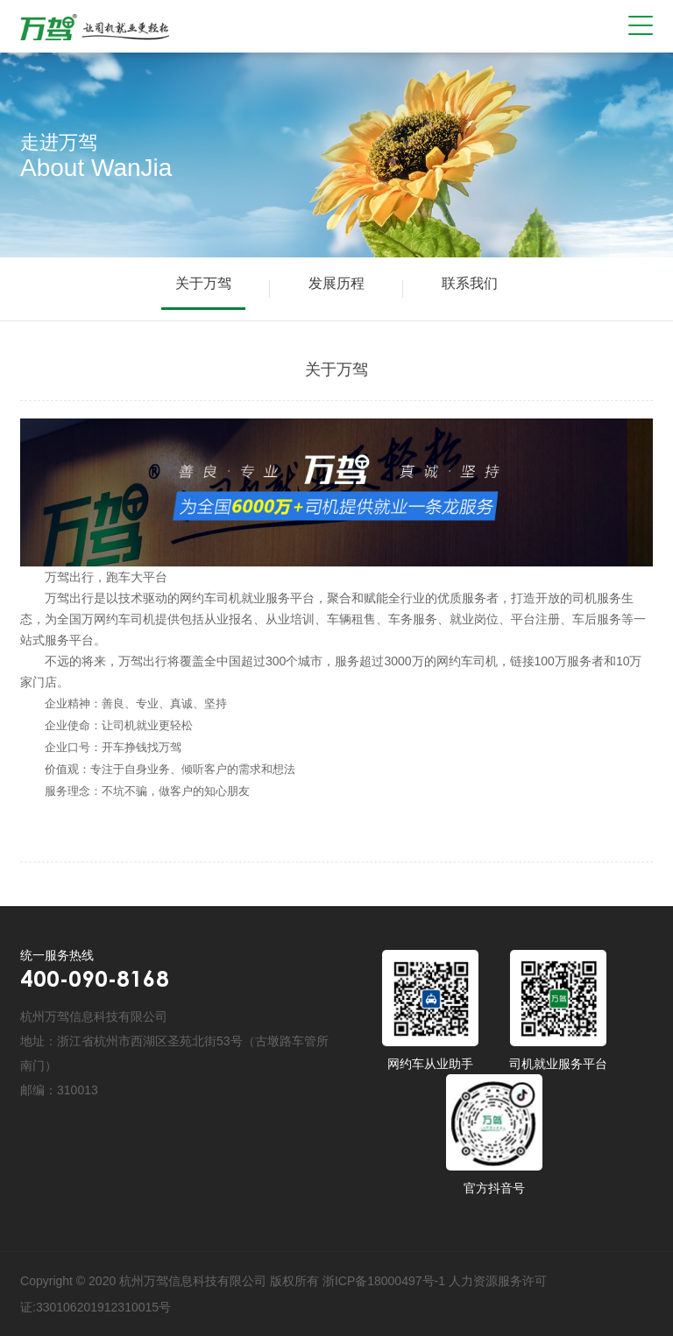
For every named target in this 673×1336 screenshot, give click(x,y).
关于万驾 (203, 283)
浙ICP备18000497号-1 (383, 1281)
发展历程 (336, 283)
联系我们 (470, 283)
